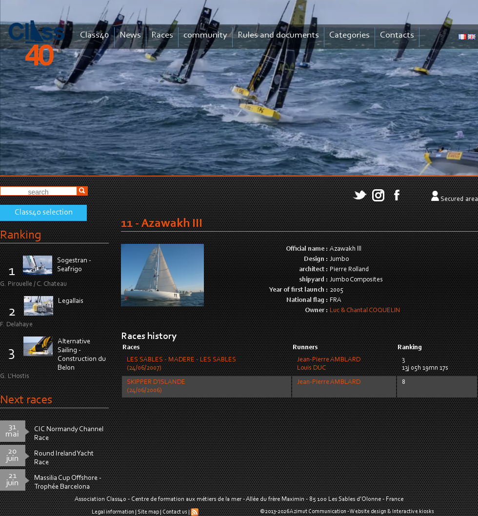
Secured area (459, 199)
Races (162, 35)
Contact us (174, 512)
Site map (148, 512)
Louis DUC (311, 368)
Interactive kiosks (413, 512)
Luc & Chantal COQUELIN (365, 310)
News (130, 35)
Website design (368, 512)
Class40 (94, 35)
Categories (349, 35)
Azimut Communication (318, 512)
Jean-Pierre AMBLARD (328, 360)
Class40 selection (44, 213)
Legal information (113, 512)
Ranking (20, 235)
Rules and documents (278, 35)
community (205, 35)
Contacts (397, 35)
